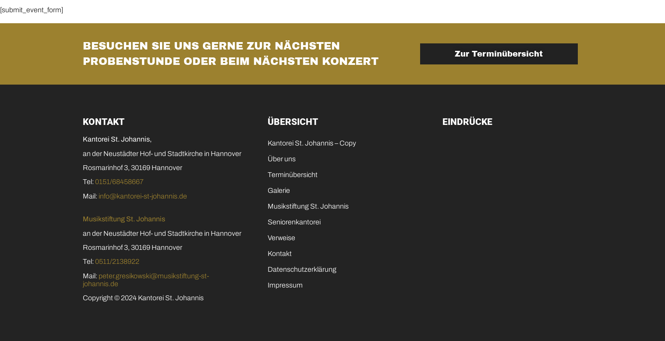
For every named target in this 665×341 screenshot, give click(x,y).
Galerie (300, 15)
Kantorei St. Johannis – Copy (312, 143)
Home (103, 15)
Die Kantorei (158, 15)
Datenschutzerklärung (302, 269)
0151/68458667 (119, 181)
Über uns (282, 159)
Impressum (285, 285)
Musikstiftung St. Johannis (383, 15)
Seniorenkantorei (486, 15)
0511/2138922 (117, 261)
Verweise (281, 238)
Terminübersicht (233, 15)
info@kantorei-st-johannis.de (143, 196)
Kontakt (556, 15)
